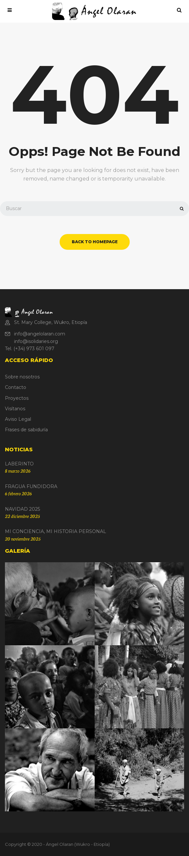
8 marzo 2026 (17, 470)
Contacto (15, 387)
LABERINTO (19, 464)
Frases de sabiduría (26, 430)
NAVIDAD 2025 (22, 509)
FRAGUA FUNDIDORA (31, 486)
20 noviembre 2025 (23, 538)
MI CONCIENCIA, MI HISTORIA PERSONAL (55, 531)
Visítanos (15, 409)
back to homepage (95, 241)
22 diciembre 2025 (22, 516)
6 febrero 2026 (18, 493)
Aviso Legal (18, 419)
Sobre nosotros (22, 377)
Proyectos (16, 398)
